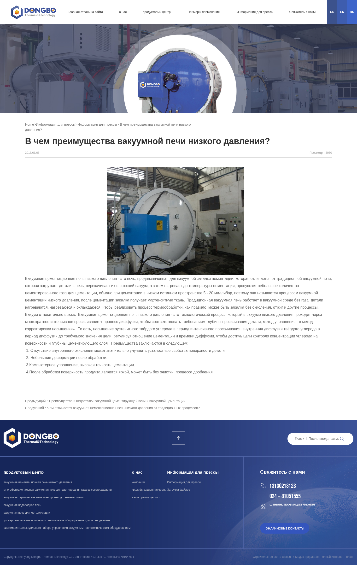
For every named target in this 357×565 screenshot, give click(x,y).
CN (332, 12)
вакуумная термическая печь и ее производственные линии (43, 497)
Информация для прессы (255, 12)
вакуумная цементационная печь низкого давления (38, 482)
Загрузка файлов (178, 489)
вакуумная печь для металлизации (27, 512)
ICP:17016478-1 (123, 557)
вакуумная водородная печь (22, 505)
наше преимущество (145, 497)
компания (138, 482)
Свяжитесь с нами (302, 12)
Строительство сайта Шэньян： (274, 557)
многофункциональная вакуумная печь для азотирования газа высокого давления (58, 489)
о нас (123, 12)
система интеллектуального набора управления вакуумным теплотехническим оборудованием (67, 528)
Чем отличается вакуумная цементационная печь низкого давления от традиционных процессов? (123, 408)
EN (342, 12)
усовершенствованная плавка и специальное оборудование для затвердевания (57, 520)
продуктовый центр (156, 12)
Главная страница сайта (85, 12)
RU (352, 12)
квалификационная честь (149, 489)
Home (29, 124)
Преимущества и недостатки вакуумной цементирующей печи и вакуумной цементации (117, 401)
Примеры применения (204, 12)
